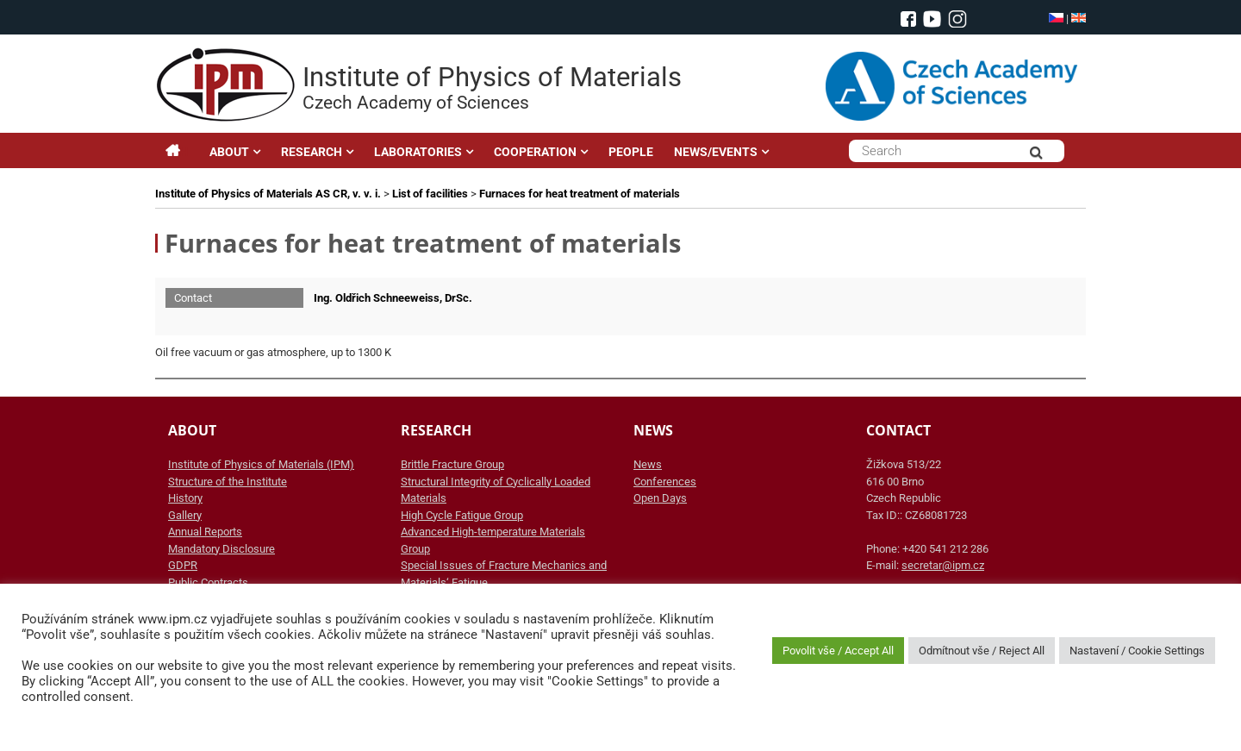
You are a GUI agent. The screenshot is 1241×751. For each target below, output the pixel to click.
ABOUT (229, 152)
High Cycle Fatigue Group (462, 515)
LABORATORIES (418, 152)
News (647, 464)
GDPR (182, 565)
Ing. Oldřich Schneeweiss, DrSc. (393, 297)
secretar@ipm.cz (942, 565)
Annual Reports (205, 531)
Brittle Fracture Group (452, 464)
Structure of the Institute (227, 481)
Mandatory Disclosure (221, 548)
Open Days (660, 497)
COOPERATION (535, 152)
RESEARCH (311, 152)
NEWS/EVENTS (716, 152)
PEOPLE (630, 152)
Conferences (664, 481)
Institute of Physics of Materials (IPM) (261, 464)
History (185, 497)
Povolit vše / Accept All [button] (838, 650)
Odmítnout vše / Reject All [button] (982, 650)
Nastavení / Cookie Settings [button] (1137, 650)
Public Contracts (208, 582)
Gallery (185, 515)
